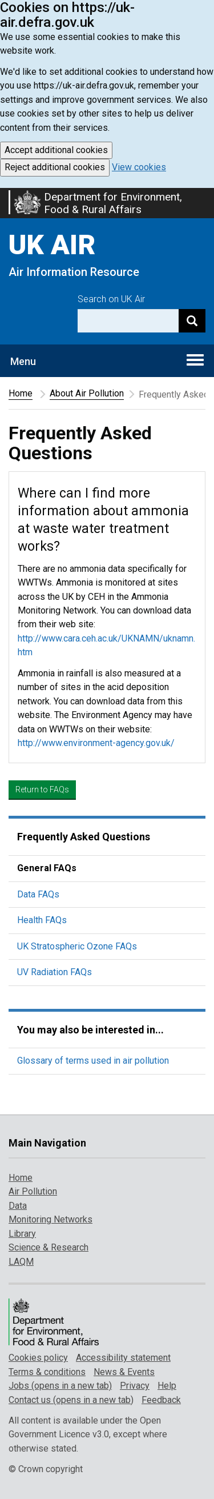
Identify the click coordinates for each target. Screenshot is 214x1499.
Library (22, 1233)
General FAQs (46, 868)
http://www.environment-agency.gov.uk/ (96, 743)
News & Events (124, 1371)
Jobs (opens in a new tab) (60, 1385)
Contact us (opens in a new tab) (71, 1399)
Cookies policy (38, 1357)
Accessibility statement (123, 1357)
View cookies (139, 167)
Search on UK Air (111, 299)
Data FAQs (38, 894)
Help (167, 1385)
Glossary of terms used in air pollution (93, 1060)
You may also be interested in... (90, 1030)
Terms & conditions (47, 1371)
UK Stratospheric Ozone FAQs (77, 946)
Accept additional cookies (56, 150)
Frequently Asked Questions (83, 837)
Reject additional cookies (55, 167)
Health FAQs (42, 920)
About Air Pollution (87, 393)
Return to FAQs (42, 789)
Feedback (161, 1399)
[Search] (192, 320)
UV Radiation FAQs (54, 972)
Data (18, 1205)
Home (21, 393)
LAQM (21, 1261)
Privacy (135, 1385)
